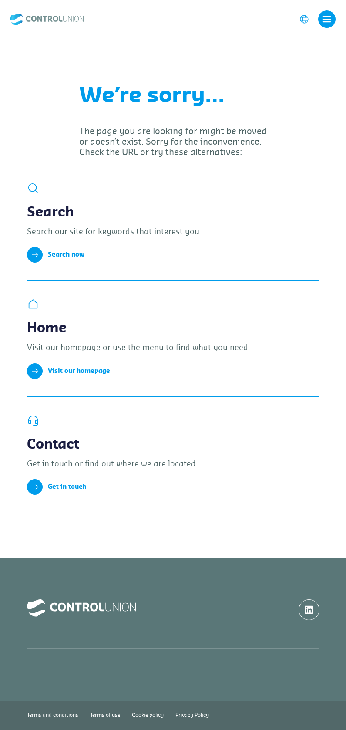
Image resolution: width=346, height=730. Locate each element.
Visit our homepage (68, 371)
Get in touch (56, 487)
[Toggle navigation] (327, 19)
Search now (55, 255)
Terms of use (105, 715)
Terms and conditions (52, 715)
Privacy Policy (192, 715)
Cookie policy (148, 715)
